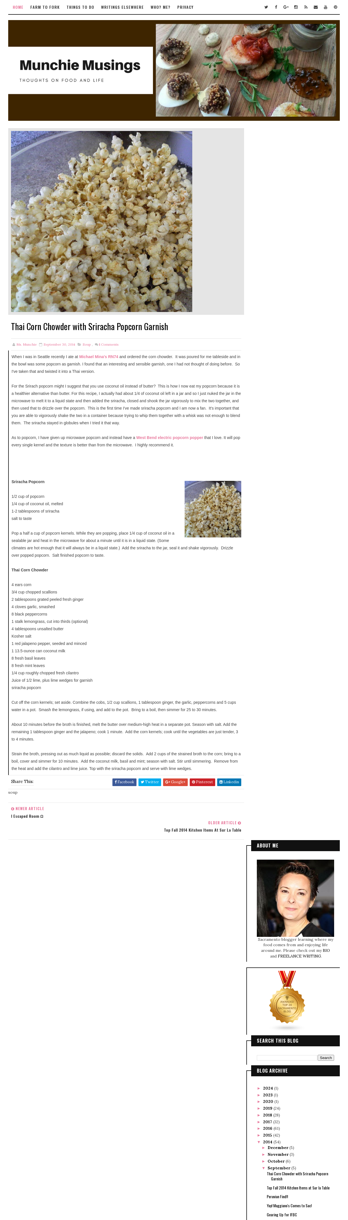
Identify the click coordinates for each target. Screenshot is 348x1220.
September (279, 456)
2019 (268, 396)
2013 (268, 563)
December (278, 435)
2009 (268, 590)
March (275, 543)
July (272, 516)
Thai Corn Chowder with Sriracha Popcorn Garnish (297, 464)
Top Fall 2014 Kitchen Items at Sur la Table (297, 476)
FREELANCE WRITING (299, 244)
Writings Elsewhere (123, 7)
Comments (109, 344)
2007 (268, 603)
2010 (268, 583)
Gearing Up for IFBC (281, 502)
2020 (268, 389)
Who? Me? (161, 7)
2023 (268, 382)
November (279, 442)
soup (87, 344)
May (272, 529)
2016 (268, 416)
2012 (268, 570)
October (277, 449)
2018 (268, 403)
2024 (268, 376)
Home (18, 7)
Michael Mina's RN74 (99, 356)
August (275, 509)
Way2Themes (162, 1191)
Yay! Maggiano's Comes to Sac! (288, 493)
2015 (268, 423)
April (273, 536)
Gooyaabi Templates (212, 1191)
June (273, 523)
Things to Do (81, 7)
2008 (268, 597)
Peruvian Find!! (277, 484)
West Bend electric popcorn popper (169, 437)
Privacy (186, 7)
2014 (268, 430)
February (277, 550)
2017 (268, 409)
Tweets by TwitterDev (145, 875)
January (276, 556)
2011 (267, 577)
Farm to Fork (45, 7)
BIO (326, 238)
